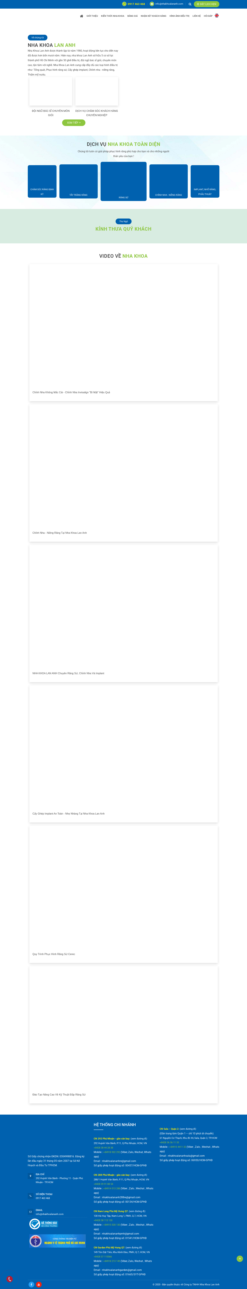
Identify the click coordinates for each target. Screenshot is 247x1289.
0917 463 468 (133, 4)
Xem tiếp (73, 122)
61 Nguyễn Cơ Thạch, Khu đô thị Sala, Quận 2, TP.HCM (188, 1138)
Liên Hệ (197, 16)
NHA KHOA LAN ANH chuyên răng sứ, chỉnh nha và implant (68, 673)
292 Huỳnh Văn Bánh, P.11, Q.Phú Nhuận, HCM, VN (120, 1143)
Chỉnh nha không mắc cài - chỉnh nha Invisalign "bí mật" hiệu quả (71, 392)
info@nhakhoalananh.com (166, 3)
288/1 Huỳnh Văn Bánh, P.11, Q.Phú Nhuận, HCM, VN (121, 1179)
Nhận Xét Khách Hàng (153, 16)
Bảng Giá (132, 16)
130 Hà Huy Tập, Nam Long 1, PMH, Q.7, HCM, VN (120, 1215)
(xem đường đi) (139, 1138)
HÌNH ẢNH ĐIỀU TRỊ (179, 16)
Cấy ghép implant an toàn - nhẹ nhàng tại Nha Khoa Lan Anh (69, 813)
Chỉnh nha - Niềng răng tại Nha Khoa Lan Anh (60, 532)
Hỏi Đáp (208, 16)
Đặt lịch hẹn (206, 4)
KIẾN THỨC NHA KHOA (112, 16)
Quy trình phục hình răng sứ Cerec (54, 954)
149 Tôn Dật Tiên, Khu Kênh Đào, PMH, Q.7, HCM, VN (122, 1252)
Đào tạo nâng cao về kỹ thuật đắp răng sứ (59, 1094)
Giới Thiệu (92, 16)
